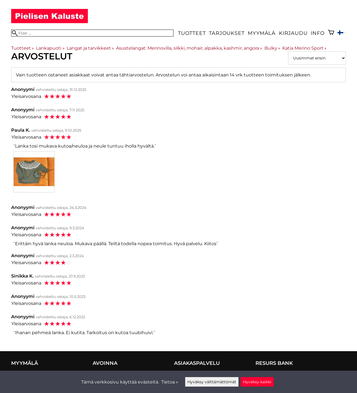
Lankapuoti (50, 48)
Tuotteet (192, 33)
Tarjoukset (226, 33)
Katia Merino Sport (304, 48)
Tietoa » (169, 382)
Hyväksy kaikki (257, 381)
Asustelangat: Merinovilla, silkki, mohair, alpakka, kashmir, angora (189, 48)
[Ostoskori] (331, 33)
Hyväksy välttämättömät (211, 381)
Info (317, 33)
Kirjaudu (293, 33)
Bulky (272, 48)
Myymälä (262, 33)
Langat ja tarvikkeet (90, 48)
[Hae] (92, 33)
